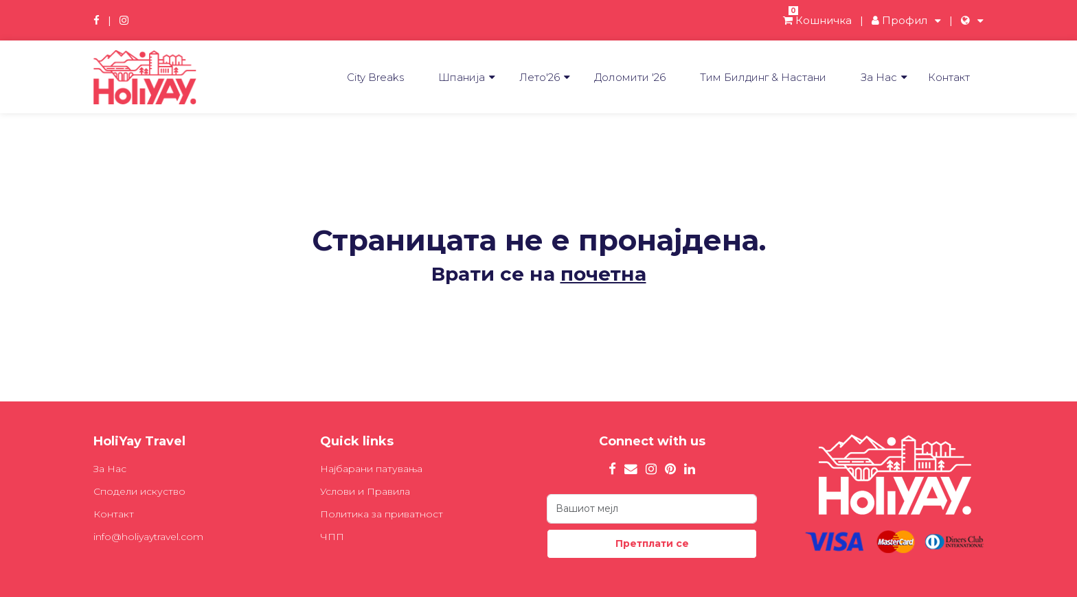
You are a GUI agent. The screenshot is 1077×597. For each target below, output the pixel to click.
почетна (603, 273)
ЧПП (332, 536)
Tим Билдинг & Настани (763, 77)
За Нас (879, 77)
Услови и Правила (365, 491)
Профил (899, 20)
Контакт (949, 77)
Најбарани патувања (371, 469)
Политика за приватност (381, 514)
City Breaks (375, 77)
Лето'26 (539, 77)
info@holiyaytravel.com (148, 536)
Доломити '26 (630, 77)
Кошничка (817, 20)
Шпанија (461, 77)
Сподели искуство (139, 491)
